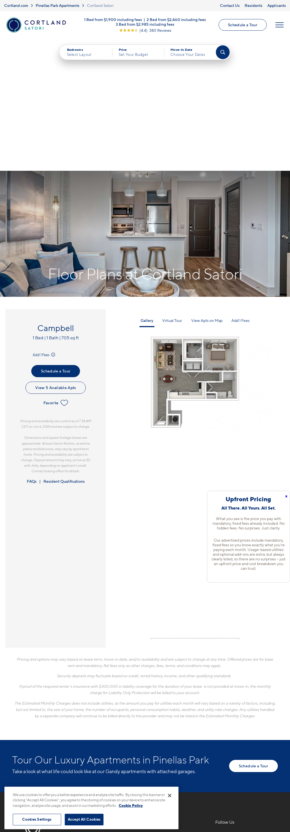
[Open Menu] (279, 25)
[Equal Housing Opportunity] (98, 733)
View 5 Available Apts (55, 256)
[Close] (170, 795)
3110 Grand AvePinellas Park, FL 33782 (119, 716)
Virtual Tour (172, 188)
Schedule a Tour (242, 25)
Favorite (55, 271)
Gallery (147, 188)
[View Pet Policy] (142, 733)
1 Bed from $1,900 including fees (113, 19)
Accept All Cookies (84, 819)
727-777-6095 (110, 703)
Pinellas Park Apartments (57, 5)
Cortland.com (16, 5)
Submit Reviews (143, 783)
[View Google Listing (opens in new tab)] (145, 30)
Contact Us (230, 5)
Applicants (276, 5)
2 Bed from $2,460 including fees (176, 19)
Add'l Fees (44, 223)
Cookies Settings (36, 819)
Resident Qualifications (64, 349)
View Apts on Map (206, 188)
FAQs (32, 349)
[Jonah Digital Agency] (265, 780)
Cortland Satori (100, 5)
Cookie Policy (131, 805)
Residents (253, 5)
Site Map (169, 783)
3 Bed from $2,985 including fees (145, 24)
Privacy (119, 783)
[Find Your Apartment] (223, 52)
